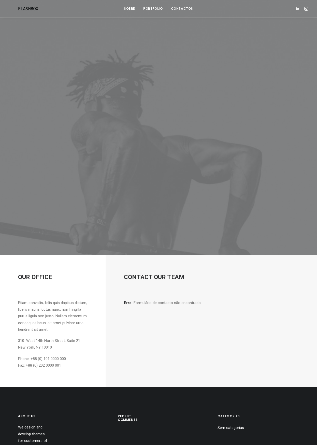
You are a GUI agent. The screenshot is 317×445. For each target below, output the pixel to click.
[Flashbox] (19, 8)
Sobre (129, 8)
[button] (298, 8)
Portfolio (153, 8)
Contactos (182, 8)
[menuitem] (129, 8)
